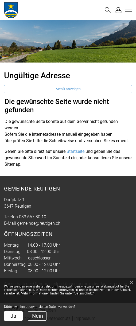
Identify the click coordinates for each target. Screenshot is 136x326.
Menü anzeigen (68, 89)
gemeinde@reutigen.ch (38, 223)
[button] (107, 10)
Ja (13, 316)
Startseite (75, 151)
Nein (37, 316)
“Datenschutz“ (83, 293)
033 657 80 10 (32, 216)
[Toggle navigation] (128, 10)
